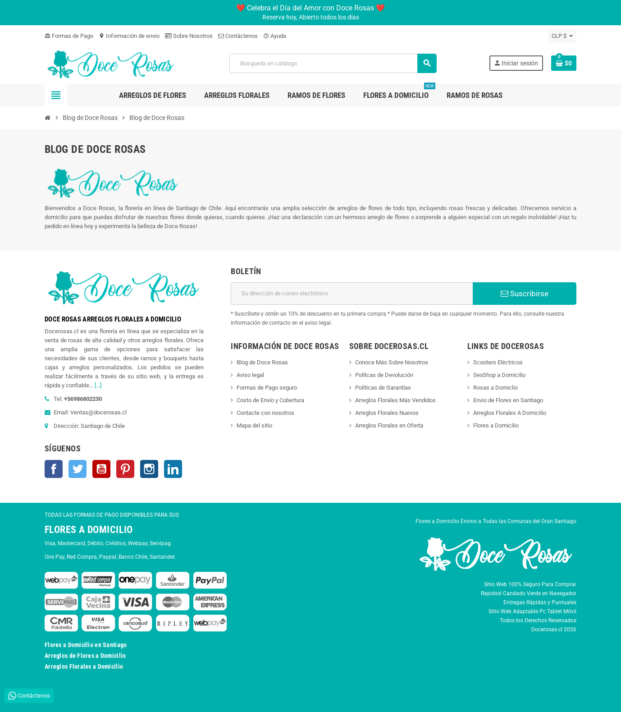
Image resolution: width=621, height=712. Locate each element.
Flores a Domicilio (496, 425)
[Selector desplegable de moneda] (562, 36)
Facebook (54, 469)
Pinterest (125, 469)
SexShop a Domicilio (499, 375)
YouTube (101, 469)
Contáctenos (238, 35)
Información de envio (129, 35)
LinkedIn (173, 469)
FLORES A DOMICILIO (89, 529)
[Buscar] (333, 63)
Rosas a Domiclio (495, 387)
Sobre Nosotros (189, 35)
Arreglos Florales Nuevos (387, 412)
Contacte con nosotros (265, 412)
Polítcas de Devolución (384, 375)
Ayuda (274, 35)
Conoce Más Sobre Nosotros (391, 362)
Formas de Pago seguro (267, 387)
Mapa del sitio (254, 425)
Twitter (77, 469)
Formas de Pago (69, 35)
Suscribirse (524, 293)
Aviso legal (250, 375)
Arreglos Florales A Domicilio (509, 412)
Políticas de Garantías (383, 387)
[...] (98, 385)
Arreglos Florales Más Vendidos (395, 400)
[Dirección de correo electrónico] (352, 293)
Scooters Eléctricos (498, 362)
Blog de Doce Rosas (262, 362)
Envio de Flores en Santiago (508, 400)
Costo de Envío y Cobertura (270, 400)
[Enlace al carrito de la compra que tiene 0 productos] (563, 63)
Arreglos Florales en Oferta (389, 425)
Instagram (149, 469)
